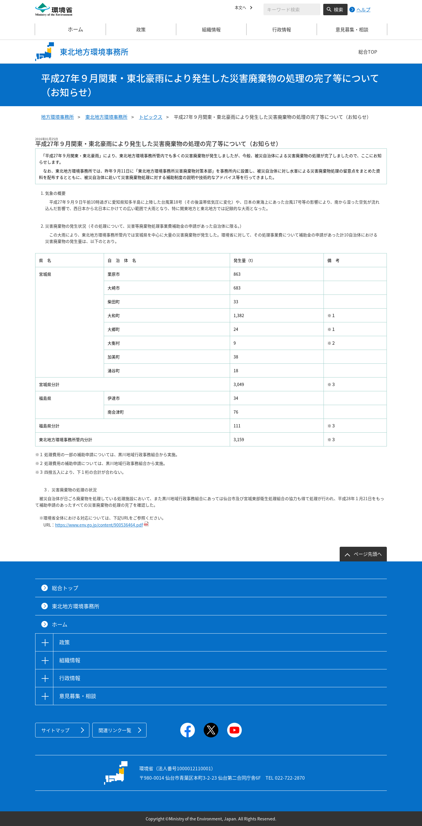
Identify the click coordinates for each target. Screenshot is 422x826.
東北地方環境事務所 (106, 116)
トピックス (150, 116)
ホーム (71, 29)
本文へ (242, 8)
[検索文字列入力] (291, 9)
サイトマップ (55, 730)
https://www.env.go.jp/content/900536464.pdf (99, 525)
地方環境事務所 (57, 116)
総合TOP (367, 51)
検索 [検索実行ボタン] (338, 9)
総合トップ (65, 588)
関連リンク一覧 (114, 730)
